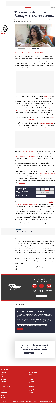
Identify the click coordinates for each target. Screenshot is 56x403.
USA (29, 382)
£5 (38, 189)
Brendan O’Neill (4, 389)
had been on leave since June (28, 152)
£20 (47, 189)
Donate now (40, 196)
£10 (42, 189)
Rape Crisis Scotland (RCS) (46, 123)
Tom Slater (3, 390)
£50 (52, 189)
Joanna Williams (4, 392)
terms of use (24, 401)
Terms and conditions (5, 377)
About (2, 374)
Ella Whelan (3, 394)
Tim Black (3, 397)
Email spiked (31, 392)
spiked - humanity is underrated (28, 8)
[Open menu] (1, 8)
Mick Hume (3, 395)
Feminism (31, 48)
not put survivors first (40, 128)
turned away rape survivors (47, 174)
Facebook (1, 369)
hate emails (22, 183)
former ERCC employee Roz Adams (25, 156)
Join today (29, 353)
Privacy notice (3, 379)
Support (20, 329)
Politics (35, 48)
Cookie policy (3, 381)
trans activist (47, 96)
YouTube (7, 369)
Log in (53, 7)
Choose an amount (45, 192)
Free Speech (31, 381)
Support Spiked (4, 376)
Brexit (30, 377)
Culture (30, 376)
